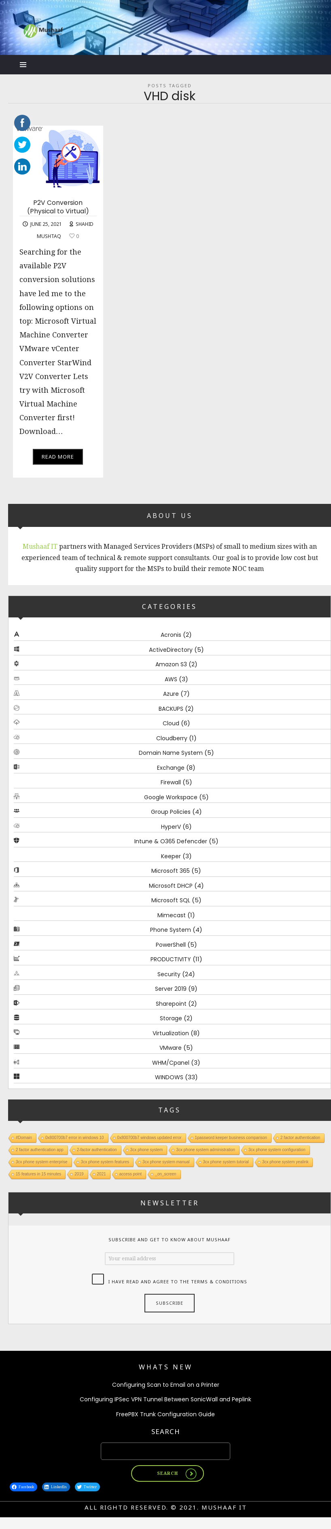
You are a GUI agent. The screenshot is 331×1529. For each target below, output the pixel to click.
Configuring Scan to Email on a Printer (165, 1385)
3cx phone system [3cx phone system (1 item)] (146, 1149)
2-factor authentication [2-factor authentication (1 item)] (97, 1149)
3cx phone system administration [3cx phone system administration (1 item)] (205, 1149)
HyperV (171, 826)
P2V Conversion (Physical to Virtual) (58, 207)
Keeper (171, 856)
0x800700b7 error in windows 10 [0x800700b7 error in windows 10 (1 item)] (74, 1137)
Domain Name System (171, 753)
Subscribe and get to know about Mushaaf (169, 1239)
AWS (171, 679)
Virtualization (171, 1033)
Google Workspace (170, 797)
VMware (170, 1048)
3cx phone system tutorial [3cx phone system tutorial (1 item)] (226, 1161)
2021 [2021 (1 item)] (101, 1173)
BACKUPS (171, 708)
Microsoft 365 (170, 871)
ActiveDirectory (171, 649)
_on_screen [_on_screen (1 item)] (165, 1173)
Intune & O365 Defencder (170, 841)
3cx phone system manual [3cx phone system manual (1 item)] (165, 1161)
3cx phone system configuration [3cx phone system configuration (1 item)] (277, 1149)
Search (165, 1431)
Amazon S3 (171, 664)
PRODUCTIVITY (171, 959)
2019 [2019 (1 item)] (78, 1173)
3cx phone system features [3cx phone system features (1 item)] (105, 1161)
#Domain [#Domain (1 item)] (24, 1137)
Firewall (171, 782)
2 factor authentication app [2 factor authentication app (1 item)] (40, 1149)
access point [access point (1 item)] (130, 1173)
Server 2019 (171, 989)
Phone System (170, 930)
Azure (171, 694)
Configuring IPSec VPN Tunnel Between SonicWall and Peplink (165, 1399)
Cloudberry (171, 738)
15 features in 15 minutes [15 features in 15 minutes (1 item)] (38, 1173)
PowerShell (171, 944)
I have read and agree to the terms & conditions (177, 1281)
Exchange (171, 767)
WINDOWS (169, 1077)
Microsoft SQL (170, 900)
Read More (58, 456)
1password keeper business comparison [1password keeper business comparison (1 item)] (231, 1137)
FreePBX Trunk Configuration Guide (165, 1414)
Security (168, 974)
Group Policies (171, 812)
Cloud (171, 723)
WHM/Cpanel (170, 1062)
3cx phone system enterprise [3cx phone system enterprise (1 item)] (42, 1161)
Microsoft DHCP (171, 885)
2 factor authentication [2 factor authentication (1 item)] (300, 1137)
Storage (171, 1018)
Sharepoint (171, 1003)
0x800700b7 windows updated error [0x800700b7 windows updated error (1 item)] (149, 1137)
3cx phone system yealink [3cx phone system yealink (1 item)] (285, 1161)
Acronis (171, 635)
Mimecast (171, 915)
